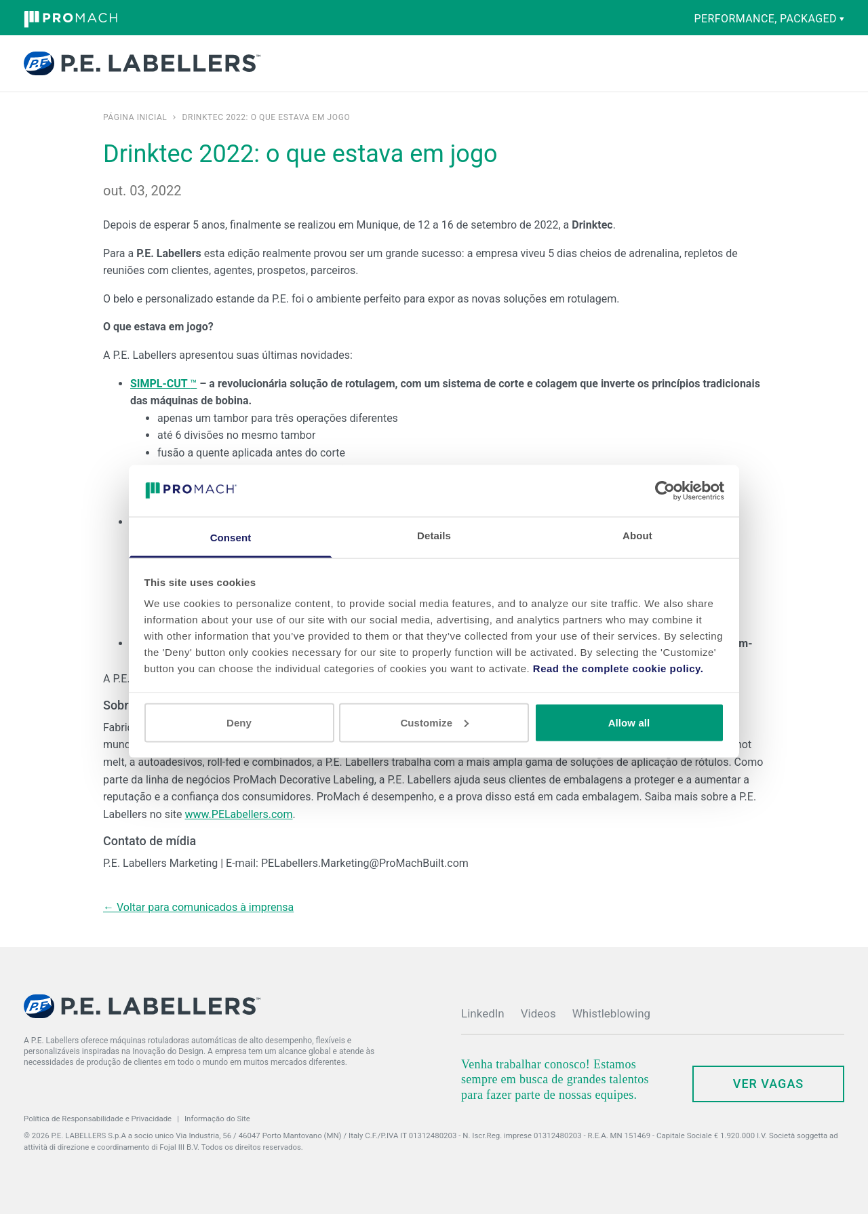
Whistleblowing (611, 1022)
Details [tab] (434, 535)
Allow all (629, 722)
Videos (538, 1022)
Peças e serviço (431, 68)
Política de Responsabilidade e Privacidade (98, 1127)
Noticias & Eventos (581, 68)
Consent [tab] (231, 537)
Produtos (298, 68)
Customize (434, 722)
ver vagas (768, 1092)
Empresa (521, 68)
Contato (703, 65)
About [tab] (637, 535)
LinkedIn (483, 1022)
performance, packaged (769, 18)
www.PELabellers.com (238, 823)
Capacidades (367, 68)
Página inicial (135, 126)
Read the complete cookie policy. (618, 668)
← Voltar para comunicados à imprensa (198, 916)
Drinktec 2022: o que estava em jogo (266, 126)
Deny (239, 722)
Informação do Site (217, 1127)
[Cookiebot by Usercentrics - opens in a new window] (665, 490)
